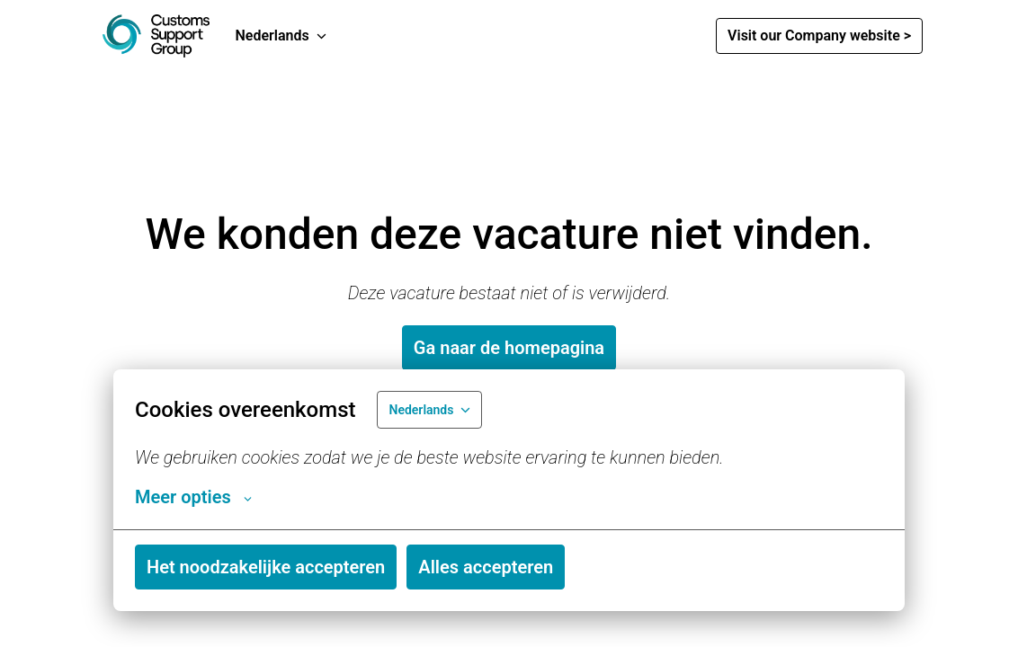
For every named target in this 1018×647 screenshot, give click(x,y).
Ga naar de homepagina (509, 348)
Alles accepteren (485, 567)
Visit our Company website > (819, 35)
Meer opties (193, 497)
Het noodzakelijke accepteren (266, 567)
